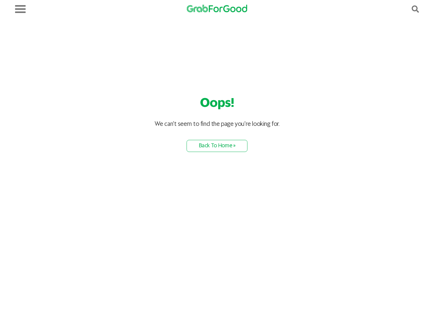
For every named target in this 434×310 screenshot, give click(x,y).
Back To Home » (217, 146)
